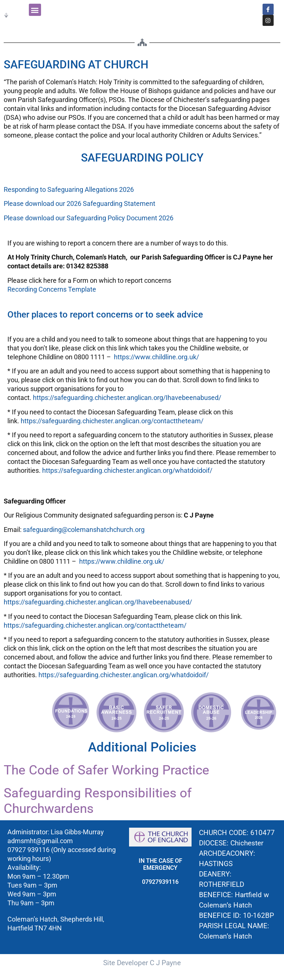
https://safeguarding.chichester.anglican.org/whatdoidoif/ (127, 470)
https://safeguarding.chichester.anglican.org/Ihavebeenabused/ (127, 397)
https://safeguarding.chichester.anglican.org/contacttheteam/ (112, 421)
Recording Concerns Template (51, 289)
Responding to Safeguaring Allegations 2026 (69, 189)
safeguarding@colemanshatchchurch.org (84, 529)
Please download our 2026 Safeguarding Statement (79, 203)
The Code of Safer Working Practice (106, 770)
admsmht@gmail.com (40, 841)
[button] (35, 10)
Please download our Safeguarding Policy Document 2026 (88, 218)
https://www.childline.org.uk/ (156, 357)
